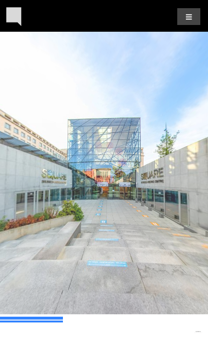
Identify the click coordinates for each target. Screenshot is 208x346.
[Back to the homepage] (14, 16)
